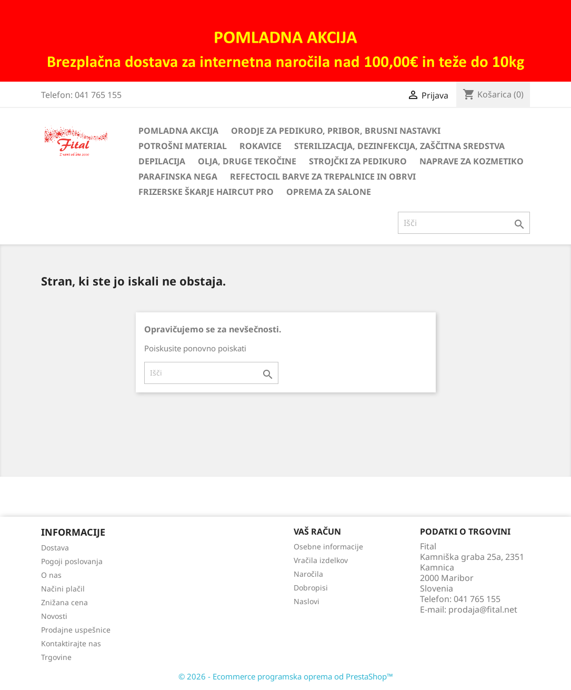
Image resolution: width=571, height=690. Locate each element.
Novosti (54, 616)
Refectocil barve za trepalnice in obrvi (323, 176)
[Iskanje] (464, 223)
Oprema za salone (328, 192)
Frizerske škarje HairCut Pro (206, 192)
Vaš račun (317, 531)
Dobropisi (311, 588)
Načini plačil (63, 589)
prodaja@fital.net (482, 609)
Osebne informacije (328, 546)
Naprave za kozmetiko (471, 161)
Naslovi (306, 601)
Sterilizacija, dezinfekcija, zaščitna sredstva (399, 146)
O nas (51, 575)
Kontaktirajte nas (71, 643)
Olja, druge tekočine (247, 161)
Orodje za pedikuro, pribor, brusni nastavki (335, 130)
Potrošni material (182, 146)
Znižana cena (64, 602)
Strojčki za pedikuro (358, 161)
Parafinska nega (177, 176)
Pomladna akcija (178, 130)
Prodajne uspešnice (76, 630)
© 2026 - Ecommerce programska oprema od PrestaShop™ (285, 676)
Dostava (55, 548)
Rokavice (260, 146)
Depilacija (161, 161)
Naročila (308, 574)
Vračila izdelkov (321, 560)
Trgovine (56, 657)
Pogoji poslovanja (72, 561)
